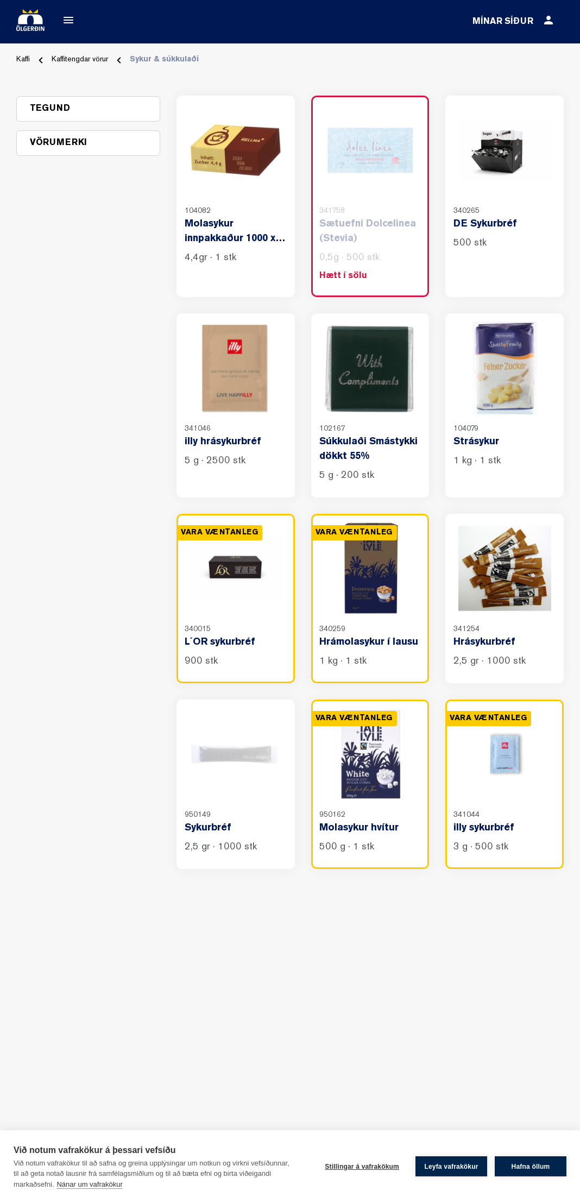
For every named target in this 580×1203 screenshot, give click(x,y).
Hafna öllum (531, 1166)
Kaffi (23, 59)
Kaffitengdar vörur (80, 59)
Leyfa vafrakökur (451, 1166)
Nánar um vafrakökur (89, 1184)
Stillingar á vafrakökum (362, 1166)
